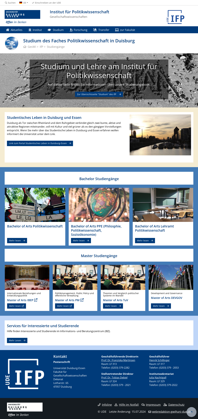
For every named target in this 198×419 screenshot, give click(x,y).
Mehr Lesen (15, 340)
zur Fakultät (125, 30)
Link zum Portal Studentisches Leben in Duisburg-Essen (38, 143)
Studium (56, 30)
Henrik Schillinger (159, 360)
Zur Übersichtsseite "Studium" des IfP (97, 94)
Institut (35, 30)
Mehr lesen (15, 240)
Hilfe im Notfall (126, 404)
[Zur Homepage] (22, 17)
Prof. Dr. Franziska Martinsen (118, 360)
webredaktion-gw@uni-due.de (171, 411)
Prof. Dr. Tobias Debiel (114, 377)
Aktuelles (14, 30)
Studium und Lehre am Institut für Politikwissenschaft (99, 70)
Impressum (151, 404)
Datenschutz (174, 404)
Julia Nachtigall (157, 377)
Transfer (101, 30)
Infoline (105, 404)
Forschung (78, 30)
